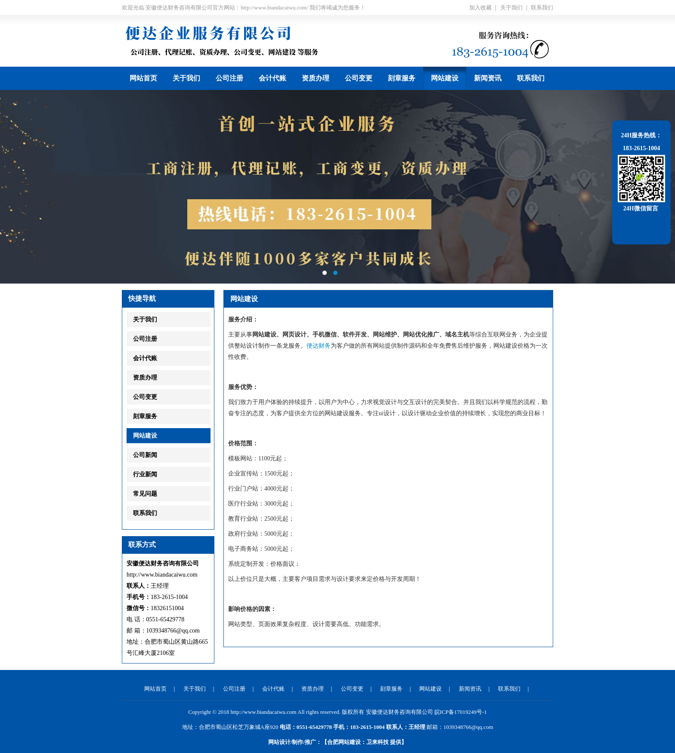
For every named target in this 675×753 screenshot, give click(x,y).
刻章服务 (401, 78)
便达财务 (319, 346)
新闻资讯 (488, 78)
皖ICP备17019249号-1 (460, 712)
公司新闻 (145, 455)
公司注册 (229, 78)
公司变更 (358, 78)
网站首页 (143, 78)
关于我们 (511, 7)
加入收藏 (480, 7)
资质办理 (315, 78)
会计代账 (272, 78)
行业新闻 (145, 474)
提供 (383, 742)
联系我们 (542, 7)
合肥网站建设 (344, 742)
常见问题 (145, 494)
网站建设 (444, 78)
